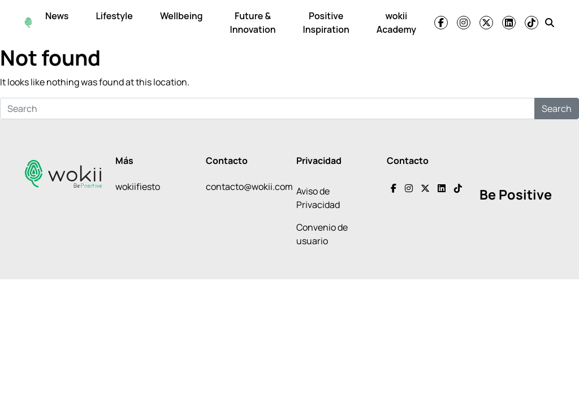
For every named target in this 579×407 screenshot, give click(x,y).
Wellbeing (181, 16)
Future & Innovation (252, 23)
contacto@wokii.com (249, 186)
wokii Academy (396, 23)
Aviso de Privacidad (318, 198)
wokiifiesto (137, 186)
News (56, 16)
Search (557, 108)
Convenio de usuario (322, 234)
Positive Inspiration (326, 23)
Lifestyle (114, 16)
